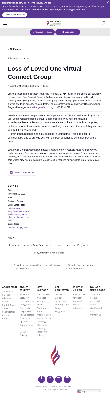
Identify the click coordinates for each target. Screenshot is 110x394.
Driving (23, 335)
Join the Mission (78, 288)
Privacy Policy (41, 387)
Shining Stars (62, 304)
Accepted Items (95, 303)
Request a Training (42, 327)
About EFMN (9, 287)
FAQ (92, 311)
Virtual (26, 227)
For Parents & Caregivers (27, 303)
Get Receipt (96, 308)
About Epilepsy (25, 288)
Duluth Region (14, 208)
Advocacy (77, 297)
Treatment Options (25, 320)
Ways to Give (79, 294)
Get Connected (62, 288)
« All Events (14, 49)
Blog (4, 318)
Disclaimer (68, 387)
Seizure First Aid (26, 327)
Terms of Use (55, 387)
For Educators (27, 314)
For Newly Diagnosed (25, 310)
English (83, 391)
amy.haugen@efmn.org (41, 107)
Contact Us (7, 291)
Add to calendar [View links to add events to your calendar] (22, 172)
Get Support (42, 288)
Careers (6, 308)
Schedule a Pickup (95, 296)
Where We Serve (7, 300)
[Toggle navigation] (5, 23)
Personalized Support (44, 296)
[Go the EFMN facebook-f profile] (41, 379)
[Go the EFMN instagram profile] (50, 379)
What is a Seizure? (24, 296)
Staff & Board (9, 305)
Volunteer (77, 308)
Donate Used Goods (42, 32)
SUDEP (23, 331)
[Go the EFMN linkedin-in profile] (58, 379)
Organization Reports (8, 313)
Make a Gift (68, 32)
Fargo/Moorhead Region (18, 211)
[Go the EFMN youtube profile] (67, 379)
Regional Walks (77, 303)
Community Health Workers (43, 304)
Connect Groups (15, 227)
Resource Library (42, 333)
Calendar (6, 294)
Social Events (62, 301)
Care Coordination (44, 313)
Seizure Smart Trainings (44, 320)
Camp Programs (60, 310)
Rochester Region (16, 214)
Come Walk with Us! (15, 14)
